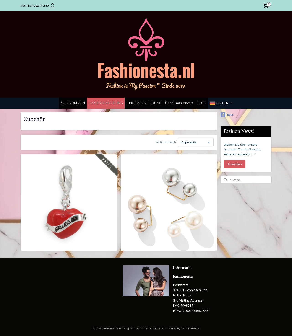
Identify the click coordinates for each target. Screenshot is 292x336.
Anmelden (235, 164)
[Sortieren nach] (195, 141)
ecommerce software (149, 327)
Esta (227, 114)
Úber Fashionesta (179, 103)
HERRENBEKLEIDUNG (144, 103)
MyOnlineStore (190, 327)
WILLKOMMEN (73, 103)
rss (131, 327)
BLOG (202, 103)
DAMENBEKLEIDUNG (106, 103)
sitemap (122, 327)
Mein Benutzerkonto (38, 5)
